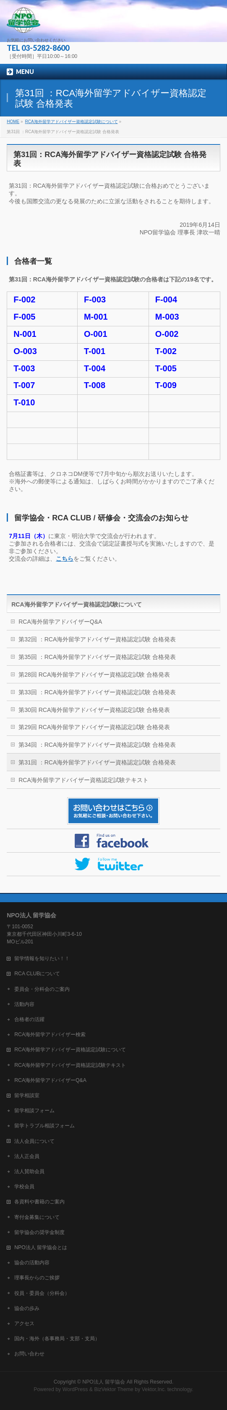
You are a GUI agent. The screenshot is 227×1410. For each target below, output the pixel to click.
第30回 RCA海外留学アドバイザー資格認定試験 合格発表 (94, 709)
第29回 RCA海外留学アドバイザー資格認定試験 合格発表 (94, 727)
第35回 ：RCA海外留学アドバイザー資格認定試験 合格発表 (97, 657)
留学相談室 (26, 1095)
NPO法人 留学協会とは (40, 1247)
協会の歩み (26, 1308)
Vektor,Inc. (154, 1389)
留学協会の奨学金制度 (39, 1232)
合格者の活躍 (29, 1019)
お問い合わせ (29, 1354)
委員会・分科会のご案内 (42, 989)
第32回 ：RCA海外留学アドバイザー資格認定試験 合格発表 (97, 639)
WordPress (75, 1389)
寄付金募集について (37, 1217)
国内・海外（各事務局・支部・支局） (57, 1339)
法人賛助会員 (29, 1171)
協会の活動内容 (32, 1263)
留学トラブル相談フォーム (44, 1126)
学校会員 (24, 1186)
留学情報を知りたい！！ (42, 958)
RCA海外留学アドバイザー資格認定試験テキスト (83, 780)
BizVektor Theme (113, 1389)
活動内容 (24, 1004)
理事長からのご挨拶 (37, 1278)
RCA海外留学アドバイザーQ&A (60, 621)
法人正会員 (26, 1156)
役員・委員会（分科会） (42, 1293)
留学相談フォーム (34, 1110)
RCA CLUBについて (37, 974)
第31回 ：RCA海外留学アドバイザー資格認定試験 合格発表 (97, 762)
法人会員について (34, 1141)
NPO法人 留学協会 (103, 1382)
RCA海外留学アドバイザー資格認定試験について (76, 604)
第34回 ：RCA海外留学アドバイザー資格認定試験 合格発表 (97, 744)
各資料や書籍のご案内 (39, 1202)
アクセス (24, 1323)
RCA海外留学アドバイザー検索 (50, 1034)
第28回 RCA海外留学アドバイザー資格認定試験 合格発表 (94, 674)
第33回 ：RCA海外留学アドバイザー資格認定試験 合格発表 (97, 692)
